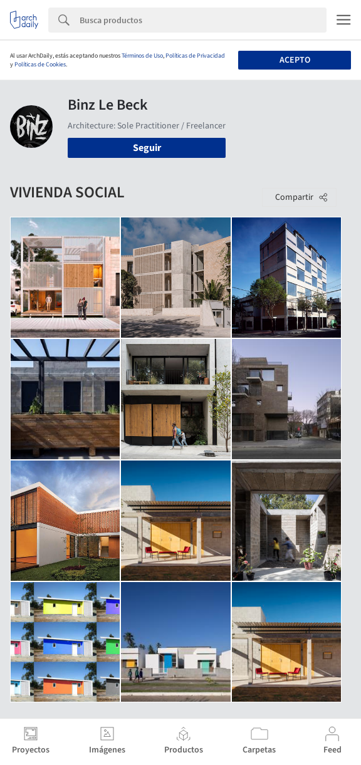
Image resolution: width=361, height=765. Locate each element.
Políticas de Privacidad (195, 55)
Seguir (147, 148)
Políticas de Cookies (40, 64)
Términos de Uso (142, 55)
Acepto (295, 60)
